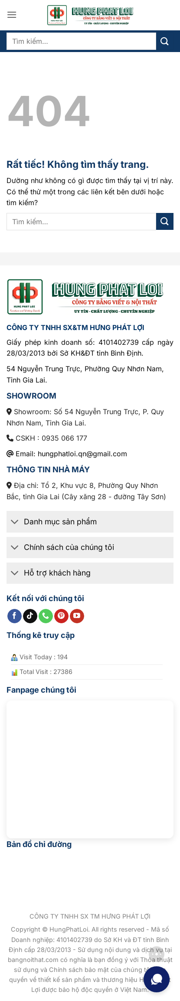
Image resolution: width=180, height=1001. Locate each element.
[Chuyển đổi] (15, 522)
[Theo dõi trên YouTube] (77, 616)
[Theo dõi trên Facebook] (14, 616)
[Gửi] (164, 41)
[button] (12, 14)
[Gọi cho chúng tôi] (46, 616)
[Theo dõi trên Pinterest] (61, 616)
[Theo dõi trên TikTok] (30, 616)
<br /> (90, 765)
